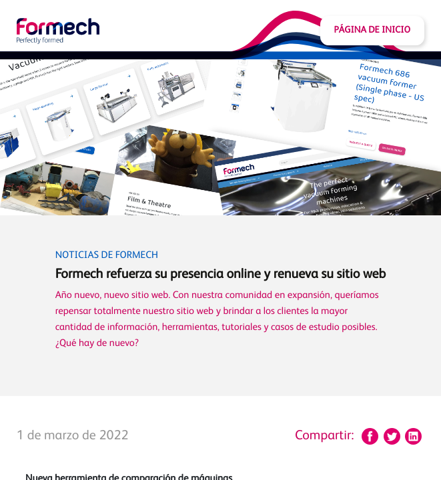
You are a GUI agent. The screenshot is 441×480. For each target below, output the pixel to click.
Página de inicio (372, 30)
